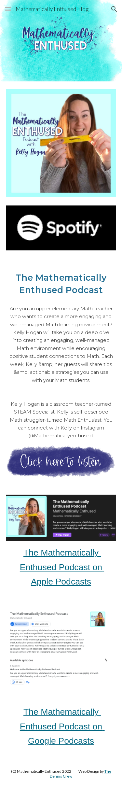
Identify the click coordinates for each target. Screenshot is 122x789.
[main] (61, 283)
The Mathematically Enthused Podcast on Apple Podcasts (62, 567)
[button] (8, 9)
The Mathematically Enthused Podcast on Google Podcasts (62, 726)
